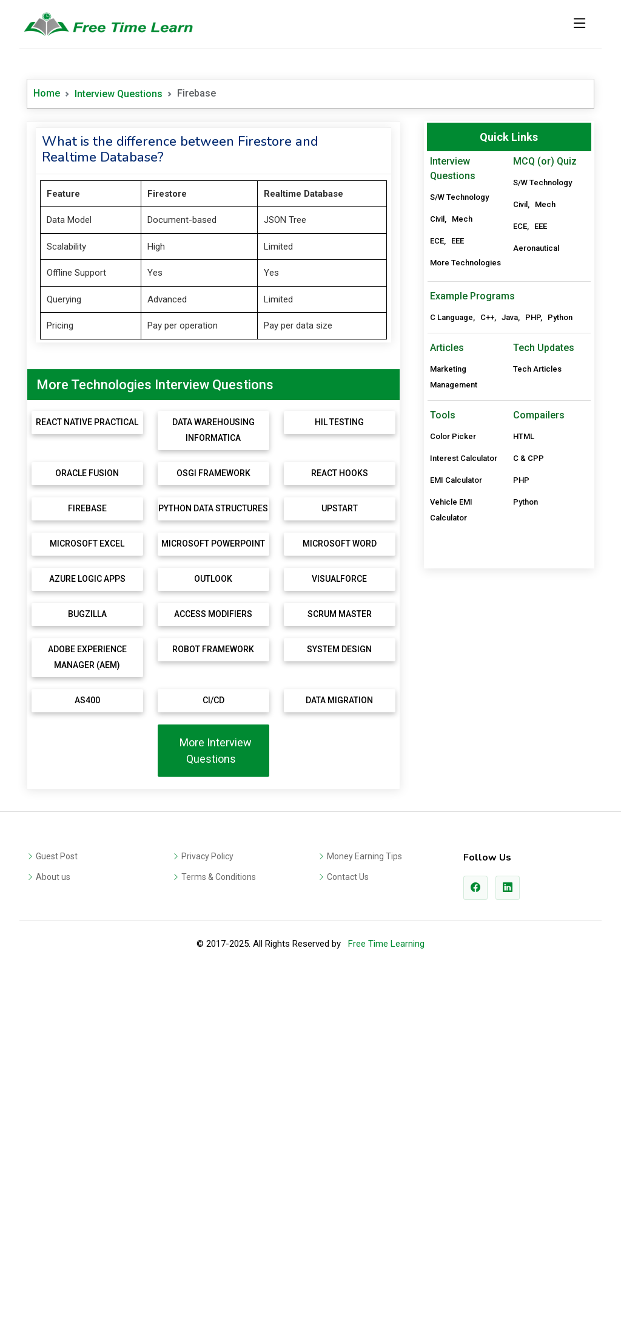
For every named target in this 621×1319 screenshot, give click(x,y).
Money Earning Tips (364, 1199)
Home (46, 93)
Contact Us (348, 1220)
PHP (532, 684)
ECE (437, 240)
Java (510, 684)
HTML (523, 803)
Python (560, 684)
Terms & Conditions (218, 1220)
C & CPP (528, 825)
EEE (457, 240)
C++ (487, 684)
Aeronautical (536, 248)
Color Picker (453, 803)
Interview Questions (119, 94)
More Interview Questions (213, 1093)
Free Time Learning (386, 1286)
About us (53, 1220)
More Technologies (465, 262)
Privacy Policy (207, 1199)
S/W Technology (459, 197)
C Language (451, 684)
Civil (437, 218)
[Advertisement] (213, 212)
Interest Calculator (463, 825)
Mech (462, 218)
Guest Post (57, 1199)
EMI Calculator (456, 847)
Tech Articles (537, 736)
